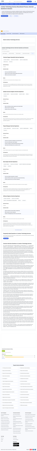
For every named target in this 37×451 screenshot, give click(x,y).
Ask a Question (6, 238)
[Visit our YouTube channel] (30, 449)
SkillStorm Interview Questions (5, 418)
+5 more (32, 53)
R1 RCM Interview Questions (29, 417)
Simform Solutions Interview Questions (30, 414)
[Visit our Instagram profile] (32, 449)
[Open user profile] (35, 1)
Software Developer (11, 53)
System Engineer (5, 53)
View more (3, 358)
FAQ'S (2, 441)
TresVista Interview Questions (29, 419)
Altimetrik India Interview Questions (29, 426)
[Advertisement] (18, 24)
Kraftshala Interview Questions (17, 421)
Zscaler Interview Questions (16, 431)
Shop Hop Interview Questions (17, 428)
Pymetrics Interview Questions (5, 420)
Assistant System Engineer (25, 53)
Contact (2, 439)
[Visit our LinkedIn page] (33, 449)
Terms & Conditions (15, 439)
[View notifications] (33, 1)
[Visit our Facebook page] (35, 449)
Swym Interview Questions (16, 414)
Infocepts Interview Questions (5, 426)
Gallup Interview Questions (4, 417)
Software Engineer (18, 53)
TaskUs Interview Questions (28, 423)
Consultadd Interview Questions (5, 423)
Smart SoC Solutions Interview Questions (6, 428)
